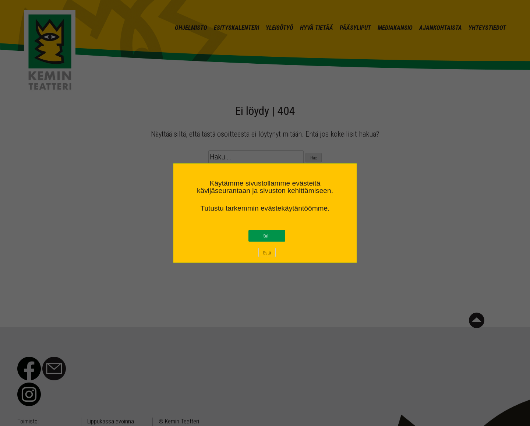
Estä (267, 253)
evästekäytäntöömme (294, 208)
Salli (267, 236)
